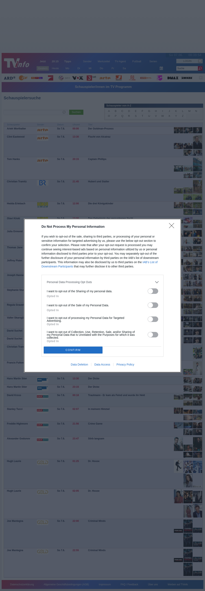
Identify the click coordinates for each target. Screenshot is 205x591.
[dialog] (102, 295)
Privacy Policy (125, 364)
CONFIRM (73, 349)
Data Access (102, 364)
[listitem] (102, 282)
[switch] (153, 291)
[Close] (173, 227)
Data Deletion (79, 364)
